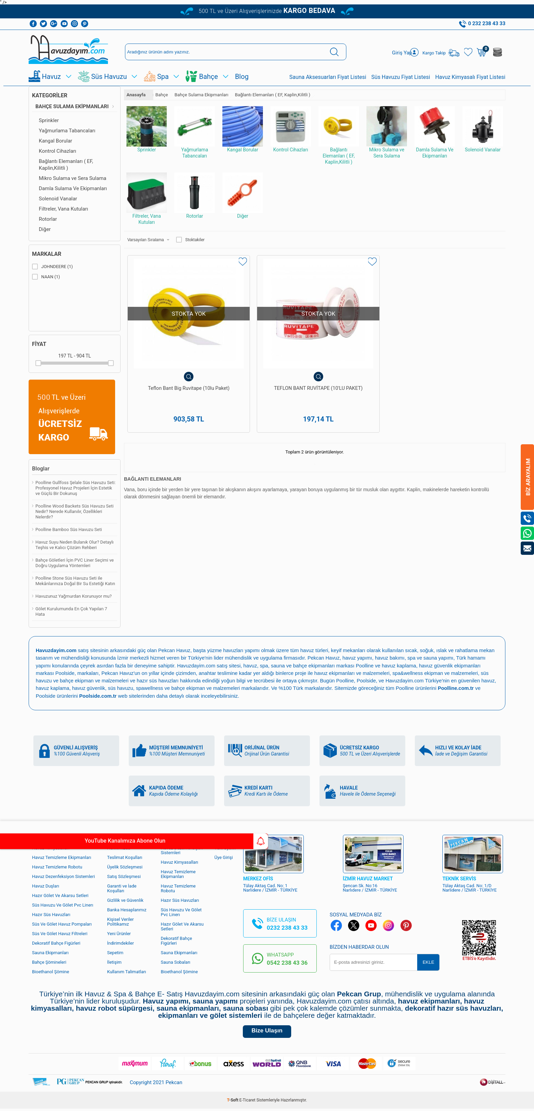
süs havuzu (139, 688)
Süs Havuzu (109, 76)
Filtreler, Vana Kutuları (63, 209)
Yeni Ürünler (119, 932)
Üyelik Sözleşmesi (125, 866)
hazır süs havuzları (160, 680)
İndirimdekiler (120, 942)
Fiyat (39, 344)
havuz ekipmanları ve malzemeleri (354, 673)
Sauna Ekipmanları (50, 952)
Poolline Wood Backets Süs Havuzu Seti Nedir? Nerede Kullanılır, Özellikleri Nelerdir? (74, 511)
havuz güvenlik (106, 688)
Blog (242, 76)
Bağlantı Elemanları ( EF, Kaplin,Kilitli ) (66, 164)
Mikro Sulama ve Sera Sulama (72, 178)
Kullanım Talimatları (126, 971)
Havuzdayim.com (197, 665)
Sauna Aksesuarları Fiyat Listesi (327, 77)
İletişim (114, 961)
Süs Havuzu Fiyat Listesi (400, 77)
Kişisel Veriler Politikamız (120, 921)
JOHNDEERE (52, 266)
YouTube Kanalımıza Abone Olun (64, 841)
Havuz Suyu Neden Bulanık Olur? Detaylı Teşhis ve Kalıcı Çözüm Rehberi (74, 545)
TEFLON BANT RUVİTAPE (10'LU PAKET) (267, 361)
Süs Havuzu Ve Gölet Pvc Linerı (62, 904)
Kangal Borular (55, 141)
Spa (163, 76)
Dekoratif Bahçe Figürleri (56, 942)
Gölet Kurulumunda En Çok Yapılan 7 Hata (71, 611)
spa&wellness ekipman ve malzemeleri (440, 673)
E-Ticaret (247, 1102)
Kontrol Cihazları (57, 151)
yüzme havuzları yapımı (236, 650)
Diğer (45, 229)
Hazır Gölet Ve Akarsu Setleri (60, 894)
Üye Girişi (224, 856)
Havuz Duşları (45, 885)
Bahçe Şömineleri (49, 961)
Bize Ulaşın (267, 1032)
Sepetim (115, 952)
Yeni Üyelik (225, 847)
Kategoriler (49, 95)
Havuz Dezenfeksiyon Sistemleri (63, 875)
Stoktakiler (190, 240)
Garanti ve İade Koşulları (122, 888)
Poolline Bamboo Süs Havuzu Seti (68, 529)
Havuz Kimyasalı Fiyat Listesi (470, 77)
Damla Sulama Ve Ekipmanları (73, 188)
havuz (42, 688)
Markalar (46, 254)
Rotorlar (48, 219)
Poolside (65, 673)
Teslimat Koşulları (124, 856)
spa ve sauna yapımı (433, 658)
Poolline (366, 665)
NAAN (46, 276)
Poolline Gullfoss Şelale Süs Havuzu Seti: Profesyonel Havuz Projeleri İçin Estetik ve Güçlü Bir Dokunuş (75, 488)
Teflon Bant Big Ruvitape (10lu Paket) (171, 361)
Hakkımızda (118, 847)
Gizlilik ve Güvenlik (125, 899)
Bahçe (208, 76)
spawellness (169, 688)
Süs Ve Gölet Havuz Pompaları (62, 923)
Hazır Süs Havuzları (51, 913)
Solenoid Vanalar (58, 199)
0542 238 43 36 (287, 962)
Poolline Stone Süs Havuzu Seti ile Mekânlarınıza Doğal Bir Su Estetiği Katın (75, 581)
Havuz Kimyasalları (179, 861)
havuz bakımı (392, 658)
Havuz (51, 76)
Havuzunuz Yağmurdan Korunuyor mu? (73, 596)
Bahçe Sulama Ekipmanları (72, 106)
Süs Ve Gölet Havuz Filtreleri (60, 932)
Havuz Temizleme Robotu (57, 866)
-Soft (233, 1102)
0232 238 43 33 (287, 927)
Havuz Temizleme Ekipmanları (61, 856)
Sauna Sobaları (175, 961)
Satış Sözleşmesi (124, 875)
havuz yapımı (358, 658)
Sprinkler (49, 120)
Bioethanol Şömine (50, 971)
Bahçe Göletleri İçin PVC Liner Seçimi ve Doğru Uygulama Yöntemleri (74, 563)
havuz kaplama (69, 688)
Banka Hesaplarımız (126, 909)
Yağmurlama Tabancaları (67, 131)
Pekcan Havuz (175, 650)
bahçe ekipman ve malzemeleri (226, 688)
